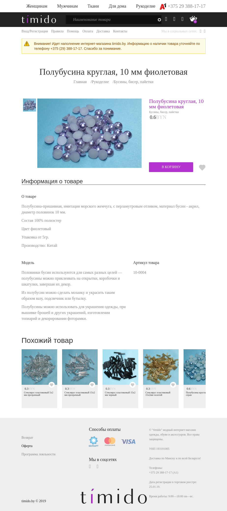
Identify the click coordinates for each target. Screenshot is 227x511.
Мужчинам (67, 6)
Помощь (73, 31)
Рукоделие (145, 6)
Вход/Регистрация (35, 31)
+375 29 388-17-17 (182, 6)
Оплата (87, 31)
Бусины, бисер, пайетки (134, 82)
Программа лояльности (39, 454)
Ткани (93, 6)
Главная (80, 82)
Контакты (120, 31)
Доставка (103, 31)
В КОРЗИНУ (171, 167)
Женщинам (37, 6)
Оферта (27, 446)
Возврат (27, 437)
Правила (57, 31)
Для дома (117, 6)
